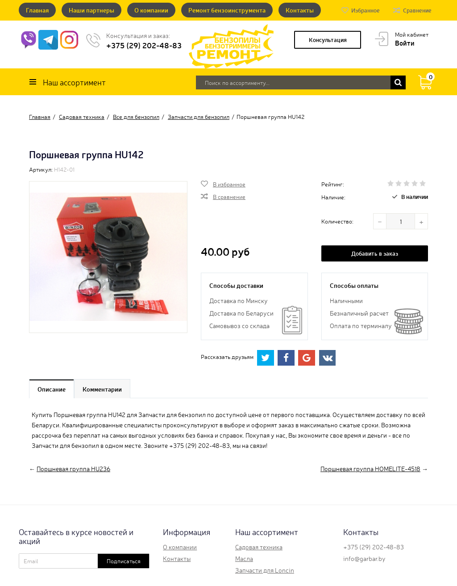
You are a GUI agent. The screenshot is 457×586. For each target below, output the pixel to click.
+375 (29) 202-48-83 (144, 45)
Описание (51, 389)
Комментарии (102, 389)
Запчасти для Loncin (264, 570)
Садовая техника (259, 547)
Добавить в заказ (374, 253)
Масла (244, 558)
